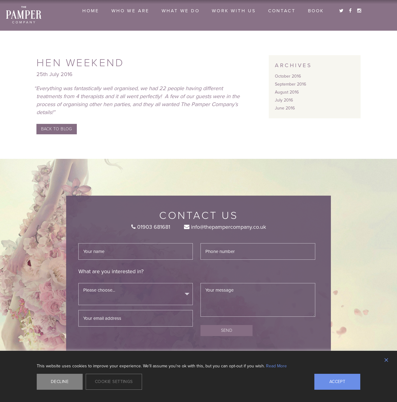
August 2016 (287, 92)
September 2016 (290, 84)
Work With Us (234, 10)
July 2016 (284, 100)
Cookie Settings (114, 381)
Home (90, 10)
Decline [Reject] (60, 381)
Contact (281, 10)
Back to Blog (56, 129)
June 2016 (285, 108)
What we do (181, 10)
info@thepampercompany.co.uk (225, 227)
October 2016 (288, 76)
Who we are (130, 10)
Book (316, 10)
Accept (337, 381)
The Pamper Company (23, 15)
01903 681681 (150, 227)
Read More (276, 366)
